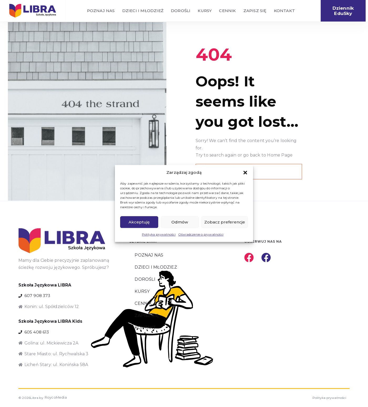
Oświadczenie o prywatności (200, 235)
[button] (245, 172)
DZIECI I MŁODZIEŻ (142, 10)
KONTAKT (284, 10)
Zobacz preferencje (224, 222)
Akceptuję (139, 222)
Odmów (179, 222)
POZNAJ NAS (101, 10)
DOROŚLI (180, 10)
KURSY (205, 10)
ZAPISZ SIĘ (255, 10)
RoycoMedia (54, 398)
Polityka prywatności (159, 235)
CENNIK (227, 10)
